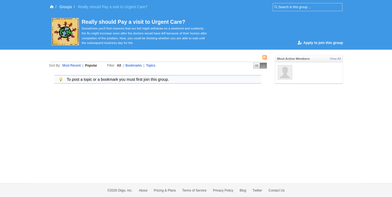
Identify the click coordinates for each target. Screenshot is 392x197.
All (119, 65)
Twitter (257, 190)
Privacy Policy (223, 190)
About (143, 190)
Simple (256, 65)
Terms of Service (194, 190)
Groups (65, 7)
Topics (150, 65)
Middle (263, 65)
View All (335, 58)
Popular (91, 65)
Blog (243, 190)
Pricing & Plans (165, 190)
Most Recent (71, 65)
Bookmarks (133, 65)
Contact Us (276, 190)
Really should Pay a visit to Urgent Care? (133, 22)
